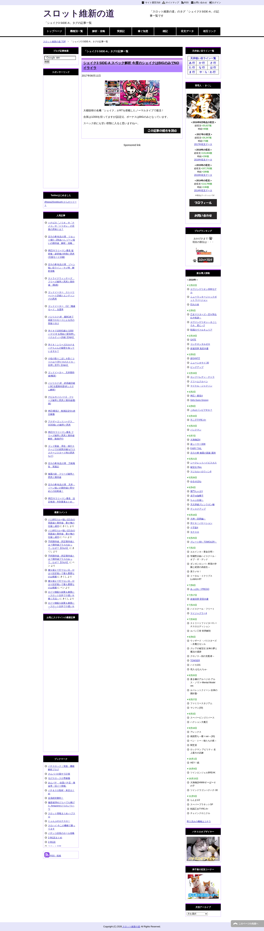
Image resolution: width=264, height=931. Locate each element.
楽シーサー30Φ (198, 444)
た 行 (192, 67)
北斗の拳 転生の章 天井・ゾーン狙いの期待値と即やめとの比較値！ (61, 487)
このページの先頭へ (248, 923)
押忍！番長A (196, 395)
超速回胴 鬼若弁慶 (199, 348)
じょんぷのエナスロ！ (59, 821)
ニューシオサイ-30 (199, 362)
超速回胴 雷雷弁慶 (199, 599)
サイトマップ (172, 2)
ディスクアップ (198, 509)
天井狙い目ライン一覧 (203, 58)
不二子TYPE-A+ (198, 420)
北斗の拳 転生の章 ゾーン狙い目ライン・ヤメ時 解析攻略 (61, 267)
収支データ (187, 31)
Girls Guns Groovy (199, 400)
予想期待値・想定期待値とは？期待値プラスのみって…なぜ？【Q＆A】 (61, 544)
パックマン (195, 430)
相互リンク (209, 31)
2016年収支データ (203, 159)
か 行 (202, 62)
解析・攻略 (98, 31)
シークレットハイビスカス (203, 462)
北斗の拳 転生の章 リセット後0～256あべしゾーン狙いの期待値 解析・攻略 (61, 239)
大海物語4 (195, 439)
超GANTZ (195, 358)
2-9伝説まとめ (55, 837)
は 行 (213, 67)
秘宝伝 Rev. (196, 467)
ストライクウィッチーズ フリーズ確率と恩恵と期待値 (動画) (61, 281)
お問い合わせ (200, 2)
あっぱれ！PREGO (199, 589)
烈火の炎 (194, 304)
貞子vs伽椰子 (196, 495)
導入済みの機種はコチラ (199, 821)
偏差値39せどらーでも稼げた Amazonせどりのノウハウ (61, 805)
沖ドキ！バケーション (201, 523)
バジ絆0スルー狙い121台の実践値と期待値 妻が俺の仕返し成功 (61, 522)
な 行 (202, 67)
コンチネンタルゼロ (200, 344)
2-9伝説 (52, 842)
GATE (193, 339)
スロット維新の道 (78, 13)
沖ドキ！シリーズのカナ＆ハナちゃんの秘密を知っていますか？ (61, 348)
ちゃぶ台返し (196, 500)
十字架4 (194, 527)
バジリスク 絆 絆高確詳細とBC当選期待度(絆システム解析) (61, 386)
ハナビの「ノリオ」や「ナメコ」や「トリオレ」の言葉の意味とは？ (61, 226)
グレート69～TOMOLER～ (203, 542)
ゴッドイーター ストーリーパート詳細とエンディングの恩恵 (61, 295)
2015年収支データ (203, 175)
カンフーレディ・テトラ (202, 377)
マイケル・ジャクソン (201, 386)
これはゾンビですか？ (201, 410)
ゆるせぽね (195, 481)
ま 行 (192, 72)
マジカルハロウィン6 (200, 471)
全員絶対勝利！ (55, 798)
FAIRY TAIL (196, 448)
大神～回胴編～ (198, 519)
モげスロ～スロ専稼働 (59, 778)
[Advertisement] (132, 172)
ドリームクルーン (199, 381)
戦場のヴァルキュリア (201, 330)
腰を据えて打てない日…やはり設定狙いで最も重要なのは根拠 (61, 573)
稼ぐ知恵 (143, 31)
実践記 (121, 31)
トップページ (54, 31)
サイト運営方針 (153, 2)
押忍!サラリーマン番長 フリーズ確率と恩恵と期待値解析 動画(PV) (61, 435)
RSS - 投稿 (52, 855)
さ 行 (213, 62)
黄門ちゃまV (196, 491)
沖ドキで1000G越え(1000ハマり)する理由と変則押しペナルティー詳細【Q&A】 (61, 334)
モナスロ (194, 532)
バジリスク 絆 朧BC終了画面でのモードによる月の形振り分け (61, 320)
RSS (186, 2)
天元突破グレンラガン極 (202, 504)
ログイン (216, 2)
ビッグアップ (196, 367)
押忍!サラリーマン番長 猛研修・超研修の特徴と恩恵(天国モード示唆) (61, 253)
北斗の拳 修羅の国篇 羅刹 (203, 453)
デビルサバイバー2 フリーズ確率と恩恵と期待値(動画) (61, 400)
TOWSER (195, 660)
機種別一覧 (76, 31)
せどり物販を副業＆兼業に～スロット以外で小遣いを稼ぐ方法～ (61, 595)
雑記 (165, 31)
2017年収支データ (203, 144)
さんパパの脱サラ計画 (59, 774)
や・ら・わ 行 (207, 72)
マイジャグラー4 (198, 613)
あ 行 (192, 62)
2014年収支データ (203, 190)
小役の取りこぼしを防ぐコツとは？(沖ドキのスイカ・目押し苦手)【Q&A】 (61, 361)
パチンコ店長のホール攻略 (61, 833)
